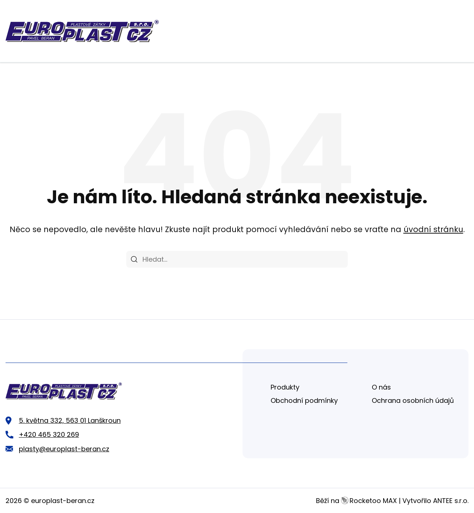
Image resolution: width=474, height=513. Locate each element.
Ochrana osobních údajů (413, 400)
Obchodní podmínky (304, 400)
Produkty (285, 387)
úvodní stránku (433, 229)
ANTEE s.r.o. (450, 500)
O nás (381, 387)
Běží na (356, 500)
